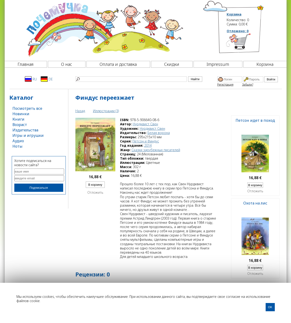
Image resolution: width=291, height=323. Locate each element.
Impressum (218, 64)
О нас (66, 64)
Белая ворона (158, 132)
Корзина (234, 14)
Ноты (17, 146)
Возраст (19, 124)
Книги (18, 119)
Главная (26, 64)
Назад (80, 111)
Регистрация (225, 85)
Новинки (20, 113)
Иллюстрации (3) (106, 111)
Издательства (25, 130)
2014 (148, 145)
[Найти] (131, 79)
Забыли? (247, 85)
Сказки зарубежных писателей (156, 150)
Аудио (18, 140)
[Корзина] (245, 43)
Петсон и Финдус (145, 141)
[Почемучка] (104, 29)
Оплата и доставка (118, 64)
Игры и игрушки (28, 135)
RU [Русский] (31, 79)
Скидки (171, 64)
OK (270, 307)
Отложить (95, 192)
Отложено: (237, 31)
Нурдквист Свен (145, 124)
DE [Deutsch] (47, 79)
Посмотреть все (27, 108)
